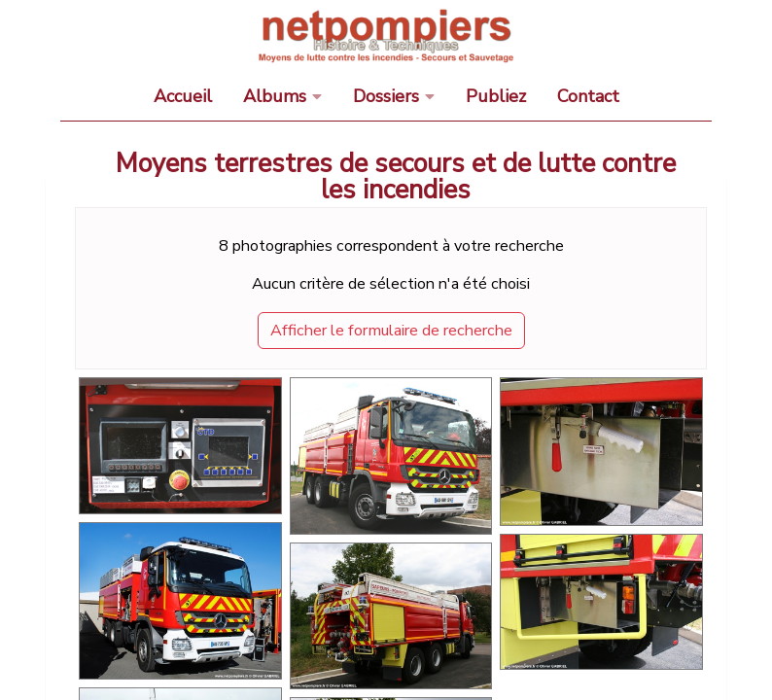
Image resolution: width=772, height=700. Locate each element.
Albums (274, 96)
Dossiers (386, 96)
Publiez (496, 96)
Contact (588, 96)
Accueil (183, 96)
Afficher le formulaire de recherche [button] (391, 330)
